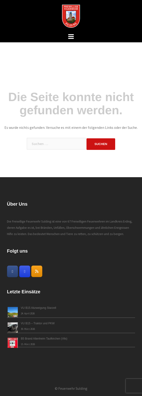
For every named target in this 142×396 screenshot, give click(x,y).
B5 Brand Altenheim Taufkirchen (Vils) (44, 338)
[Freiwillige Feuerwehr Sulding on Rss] (36, 271)
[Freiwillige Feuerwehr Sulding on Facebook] (12, 271)
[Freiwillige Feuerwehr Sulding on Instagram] (24, 271)
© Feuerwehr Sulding (71, 388)
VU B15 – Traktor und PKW (38, 323)
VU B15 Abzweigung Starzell (38, 307)
